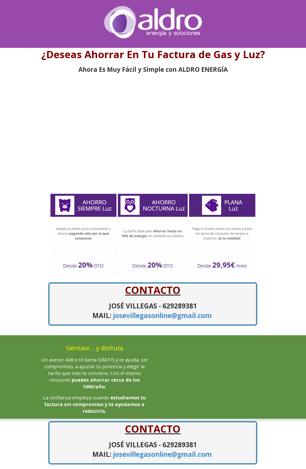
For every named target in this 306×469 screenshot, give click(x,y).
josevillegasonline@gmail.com (162, 315)
